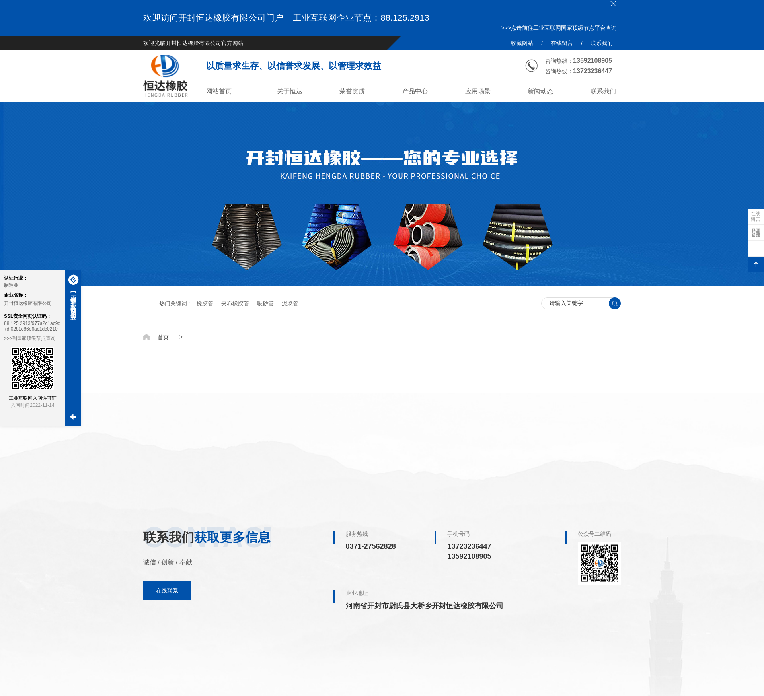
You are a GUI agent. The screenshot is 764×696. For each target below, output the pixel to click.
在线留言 (562, 43)
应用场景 (478, 91)
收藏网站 (522, 43)
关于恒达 (289, 91)
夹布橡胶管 (235, 303)
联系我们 (602, 43)
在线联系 (167, 590)
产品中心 (415, 91)
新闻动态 (540, 91)
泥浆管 (290, 303)
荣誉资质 (352, 91)
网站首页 (219, 91)
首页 (163, 337)
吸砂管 (265, 303)
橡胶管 (205, 303)
